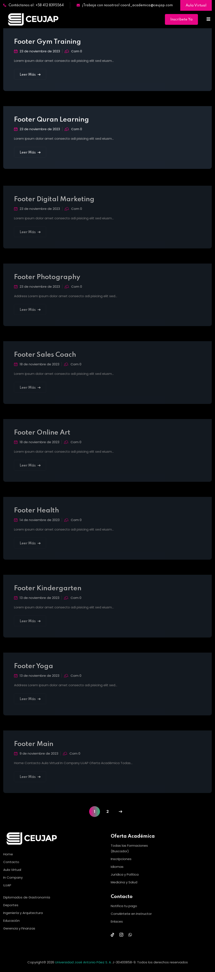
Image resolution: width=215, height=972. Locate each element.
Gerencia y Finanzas (19, 928)
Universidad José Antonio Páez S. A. (83, 962)
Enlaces (117, 921)
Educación (11, 920)
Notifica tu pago (124, 906)
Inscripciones (121, 859)
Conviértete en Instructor (131, 913)
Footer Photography (47, 280)
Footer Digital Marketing (54, 202)
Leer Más (30, 75)
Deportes (10, 905)
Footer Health (36, 514)
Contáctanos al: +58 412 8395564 (33, 5)
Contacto (11, 862)
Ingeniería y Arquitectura (23, 913)
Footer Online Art (42, 436)
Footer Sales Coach (45, 358)
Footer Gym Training (47, 42)
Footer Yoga (33, 669)
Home (8, 854)
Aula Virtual (196, 5)
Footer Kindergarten (47, 592)
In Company (13, 877)
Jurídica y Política (125, 874)
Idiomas (117, 866)
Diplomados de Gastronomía (26, 897)
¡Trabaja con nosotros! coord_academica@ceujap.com (125, 5)
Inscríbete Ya (181, 19)
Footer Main (33, 747)
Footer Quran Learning (51, 120)
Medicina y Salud (124, 882)
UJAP (7, 885)
